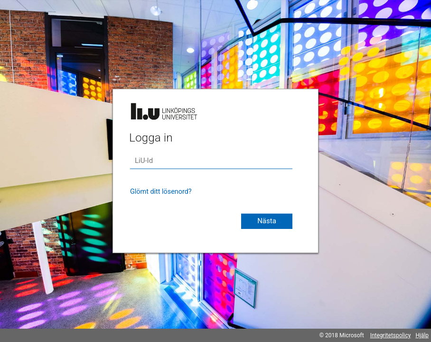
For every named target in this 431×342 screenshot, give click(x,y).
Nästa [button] (266, 221)
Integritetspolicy (390, 335)
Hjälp (422, 335)
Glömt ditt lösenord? (161, 192)
